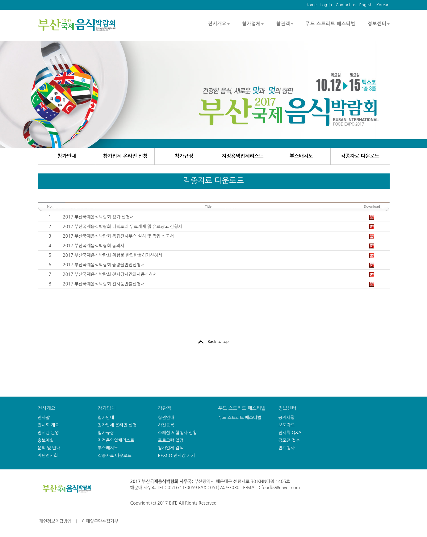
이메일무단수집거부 (100, 521)
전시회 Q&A (290, 433)
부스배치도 (301, 156)
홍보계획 (46, 440)
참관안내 (166, 417)
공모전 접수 (289, 440)
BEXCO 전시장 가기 (176, 455)
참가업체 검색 (171, 448)
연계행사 (286, 448)
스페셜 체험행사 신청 (177, 433)
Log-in (326, 5)
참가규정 (184, 156)
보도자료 (286, 425)
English (366, 5)
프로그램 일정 (171, 440)
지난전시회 (48, 455)
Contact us (345, 5)
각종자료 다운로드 (360, 156)
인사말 (44, 417)
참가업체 (253, 23)
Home (310, 5)
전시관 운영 (48, 433)
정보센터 (378, 23)
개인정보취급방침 (55, 521)
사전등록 (166, 425)
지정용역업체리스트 (242, 156)
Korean (383, 5)
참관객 (284, 23)
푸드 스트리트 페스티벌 (330, 23)
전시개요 (219, 23)
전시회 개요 (48, 425)
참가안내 (66, 156)
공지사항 (286, 417)
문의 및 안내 (49, 448)
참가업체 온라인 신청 (125, 156)
